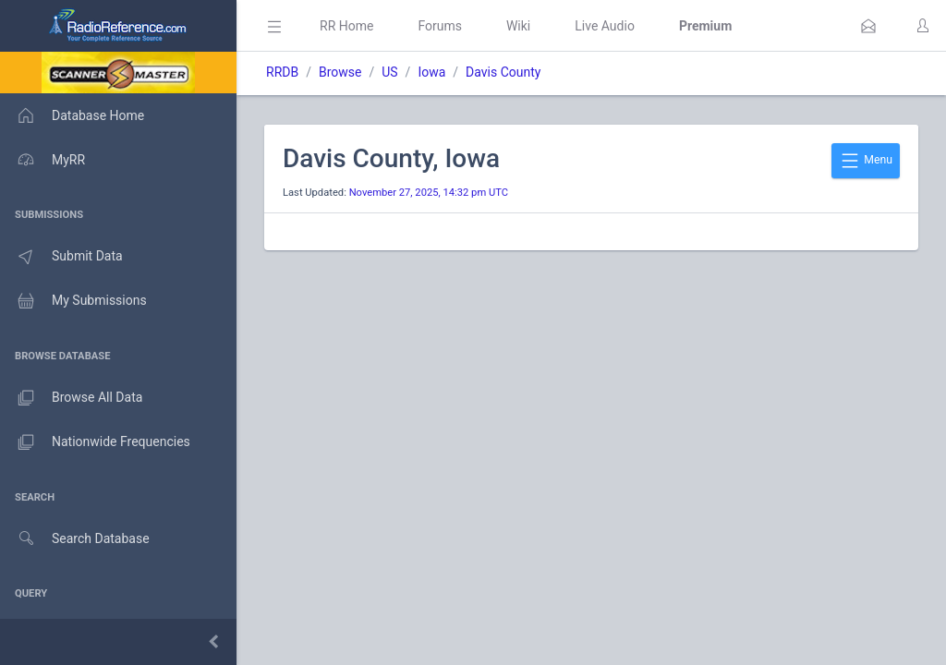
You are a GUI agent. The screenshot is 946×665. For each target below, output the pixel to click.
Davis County (503, 72)
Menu (865, 161)
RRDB (282, 72)
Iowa (431, 72)
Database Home (72, 115)
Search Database (75, 539)
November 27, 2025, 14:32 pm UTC (428, 193)
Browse (340, 72)
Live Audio (605, 25)
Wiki (518, 25)
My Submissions (73, 301)
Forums (440, 25)
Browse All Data (71, 398)
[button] (868, 25)
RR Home (346, 25)
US (389, 72)
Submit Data (61, 256)
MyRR (42, 159)
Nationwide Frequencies (95, 442)
